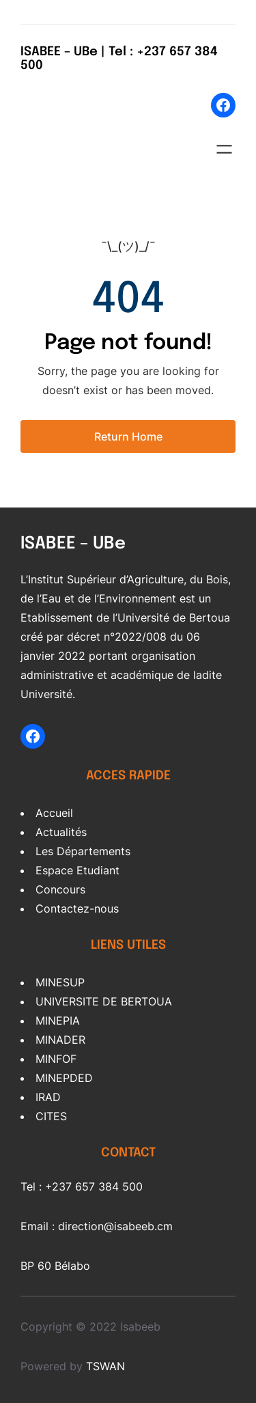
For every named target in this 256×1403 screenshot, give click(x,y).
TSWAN (105, 1366)
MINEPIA (57, 1020)
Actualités (61, 832)
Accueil (54, 813)
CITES (51, 1116)
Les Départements (82, 851)
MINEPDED (64, 1078)
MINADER (60, 1039)
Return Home (128, 436)
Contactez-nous (77, 908)
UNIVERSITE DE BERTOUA (103, 1001)
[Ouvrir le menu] (224, 149)
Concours (60, 889)
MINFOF (55, 1059)
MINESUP (60, 982)
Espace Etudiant (77, 870)
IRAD (48, 1097)
